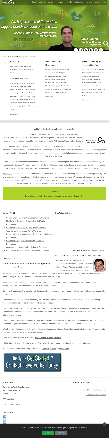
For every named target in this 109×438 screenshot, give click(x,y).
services (51, 2)
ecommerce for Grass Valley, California (22, 247)
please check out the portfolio (48, 338)
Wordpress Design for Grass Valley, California (25, 241)
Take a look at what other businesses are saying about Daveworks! (54, 196)
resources (89, 2)
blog (104, 2)
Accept (47, 433)
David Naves (59, 260)
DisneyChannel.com (62, 308)
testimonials (79, 2)
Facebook (64, 349)
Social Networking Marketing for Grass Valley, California (29, 234)
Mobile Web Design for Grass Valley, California (25, 221)
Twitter (53, 349)
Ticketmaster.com (88, 282)
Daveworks (7, 174)
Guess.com (48, 303)
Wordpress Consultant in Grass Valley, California (26, 228)
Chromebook (43, 343)
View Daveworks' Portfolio (96, 395)
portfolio (69, 2)
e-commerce (52, 177)
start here (42, 2)
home (34, 2)
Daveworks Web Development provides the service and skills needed (52, 168)
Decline (61, 433)
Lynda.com (85, 343)
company (60, 2)
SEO (23, 180)
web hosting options (37, 177)
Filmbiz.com (39, 320)
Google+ (45, 349)
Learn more (14, 115)
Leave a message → (11, 404)
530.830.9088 (24, 78)
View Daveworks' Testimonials (94, 390)
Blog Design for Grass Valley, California (22, 250)
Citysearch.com (10, 291)
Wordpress (77, 177)
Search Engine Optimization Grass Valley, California (27, 218)
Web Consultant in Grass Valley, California (23, 231)
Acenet (26, 343)
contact (97, 2)
